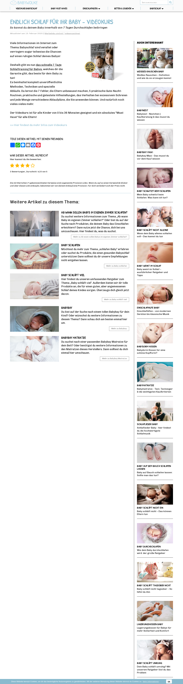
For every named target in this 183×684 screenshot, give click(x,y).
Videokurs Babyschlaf (26, 8)
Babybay (66, 307)
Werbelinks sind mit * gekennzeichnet (62, 33)
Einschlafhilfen (95, 8)
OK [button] (169, 681)
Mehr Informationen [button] (151, 681)
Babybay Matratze (73, 337)
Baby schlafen (70, 245)
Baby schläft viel (73, 275)
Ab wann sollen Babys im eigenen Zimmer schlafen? (94, 212)
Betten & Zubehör (127, 8)
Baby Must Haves (63, 8)
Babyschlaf (161, 8)
